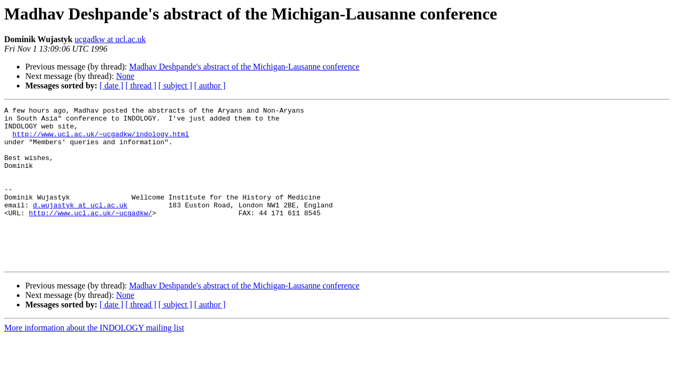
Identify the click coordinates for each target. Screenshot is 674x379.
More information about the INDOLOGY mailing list (94, 359)
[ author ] (210, 85)
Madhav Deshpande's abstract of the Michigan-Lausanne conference (244, 66)
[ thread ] (140, 85)
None (125, 76)
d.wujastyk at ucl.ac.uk (80, 225)
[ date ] (111, 85)
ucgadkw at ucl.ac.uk (110, 39)
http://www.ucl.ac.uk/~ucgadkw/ (90, 235)
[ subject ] (175, 85)
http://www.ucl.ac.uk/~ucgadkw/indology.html (101, 140)
